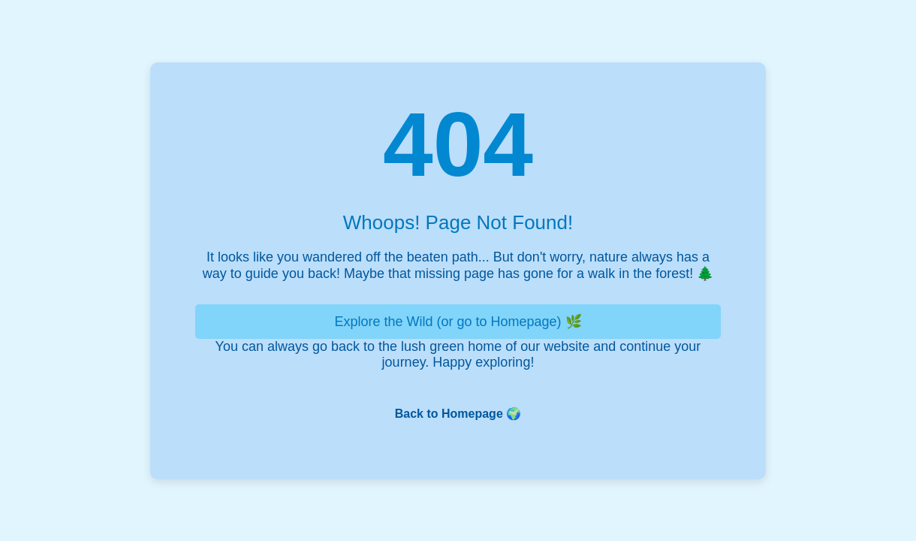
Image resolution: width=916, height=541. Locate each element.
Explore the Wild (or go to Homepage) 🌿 (457, 321)
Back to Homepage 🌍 (458, 413)
